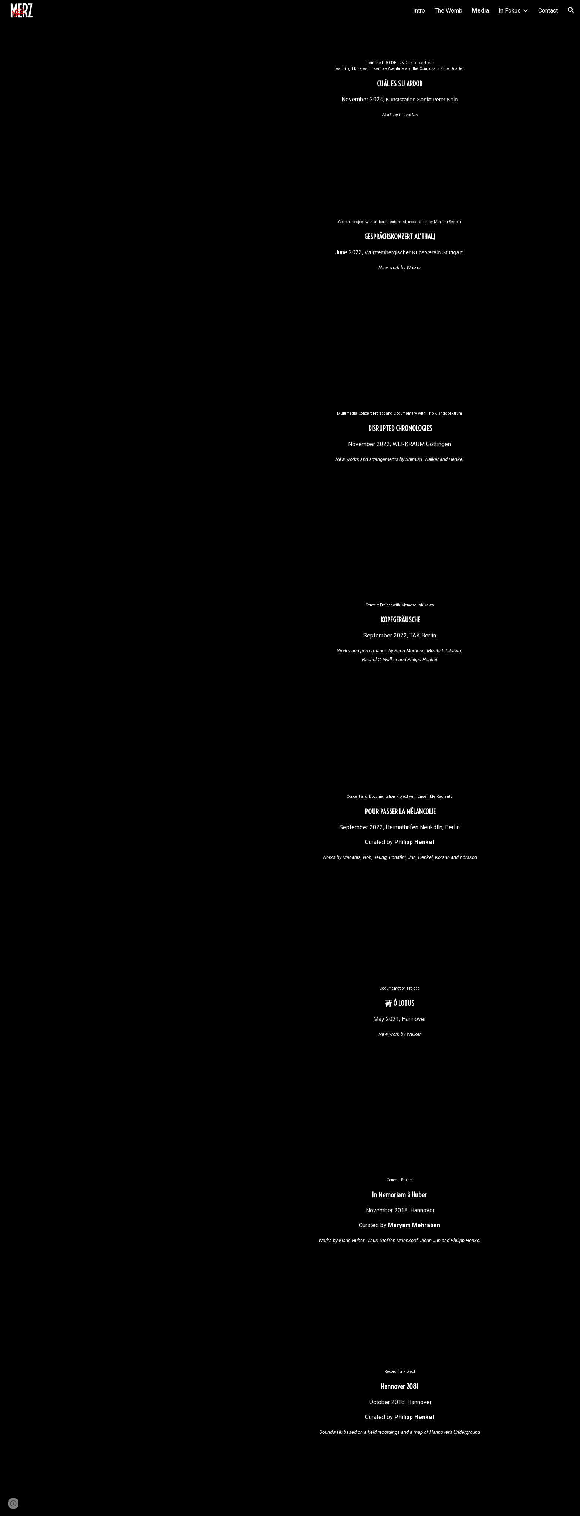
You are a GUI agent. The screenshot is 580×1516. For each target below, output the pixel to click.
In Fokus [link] (510, 10)
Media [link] (480, 10)
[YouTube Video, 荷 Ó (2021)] (180, 1053)
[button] (571, 10)
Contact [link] (548, 10)
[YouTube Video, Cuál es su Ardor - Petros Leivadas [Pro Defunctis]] (180, 127)
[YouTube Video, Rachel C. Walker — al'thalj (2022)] (180, 287)
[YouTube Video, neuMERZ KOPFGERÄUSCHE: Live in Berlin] (180, 670)
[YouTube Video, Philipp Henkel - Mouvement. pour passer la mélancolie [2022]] (180, 861)
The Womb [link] (448, 10)
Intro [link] (419, 10)
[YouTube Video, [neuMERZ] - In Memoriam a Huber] (180, 1245)
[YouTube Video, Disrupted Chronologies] (180, 478)
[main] (399, 89)
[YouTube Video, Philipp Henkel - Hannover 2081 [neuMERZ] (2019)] (180, 1436)
